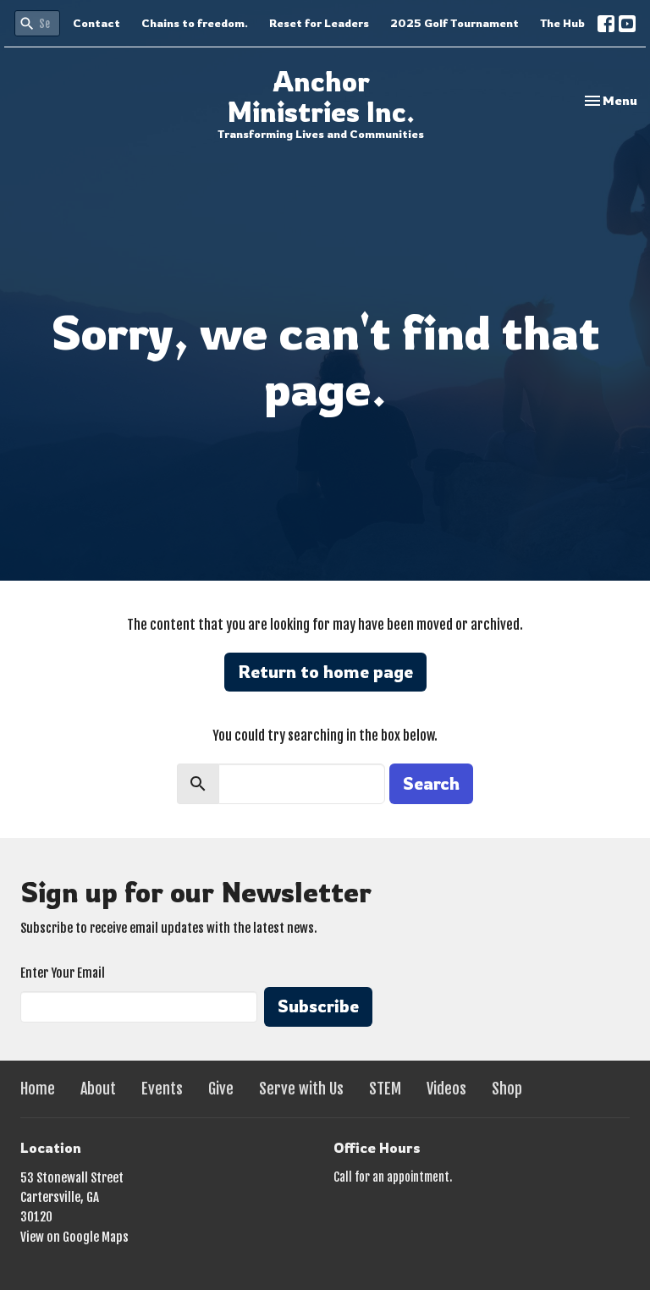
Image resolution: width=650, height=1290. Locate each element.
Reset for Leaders (319, 23)
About (98, 1088)
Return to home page (325, 671)
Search (431, 783)
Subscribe (318, 1006)
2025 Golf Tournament (454, 23)
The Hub (562, 23)
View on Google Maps (74, 1237)
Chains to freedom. (194, 23)
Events (162, 1088)
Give (221, 1088)
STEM (385, 1088)
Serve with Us (301, 1088)
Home (37, 1088)
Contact (96, 23)
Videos (446, 1088)
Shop (507, 1088)
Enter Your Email (62, 973)
